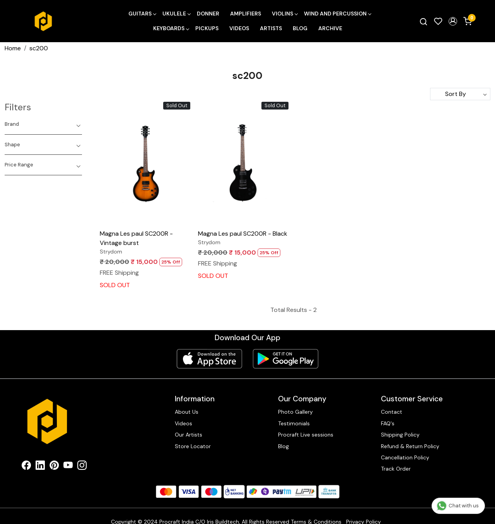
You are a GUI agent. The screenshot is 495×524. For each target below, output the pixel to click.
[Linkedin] (40, 467)
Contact (391, 411)
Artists (271, 28)
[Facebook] (26, 467)
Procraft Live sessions (305, 434)
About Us (186, 411)
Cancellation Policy (405, 457)
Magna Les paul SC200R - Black (242, 233)
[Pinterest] (54, 467)
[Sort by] (460, 94)
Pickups (206, 28)
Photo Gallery (295, 411)
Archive (330, 28)
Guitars (142, 13)
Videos (239, 28)
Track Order (396, 468)
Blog (300, 28)
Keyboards (171, 28)
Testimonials (294, 423)
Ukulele (176, 13)
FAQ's (387, 423)
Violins (284, 13)
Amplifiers (245, 13)
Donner (208, 13)
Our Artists (188, 434)
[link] (423, 21)
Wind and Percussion (337, 13)
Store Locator (193, 446)
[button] (453, 21)
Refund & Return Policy (410, 446)
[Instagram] (82, 467)
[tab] (43, 124)
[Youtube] (68, 467)
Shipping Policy (400, 434)
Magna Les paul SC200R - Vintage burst (136, 238)
